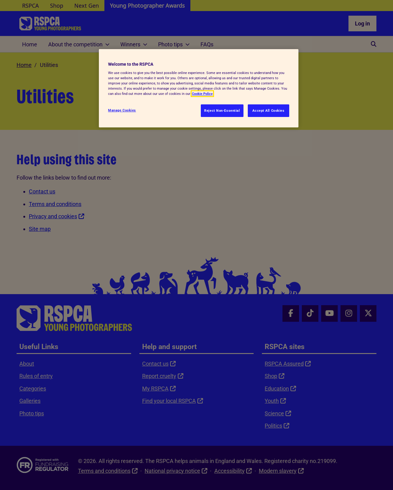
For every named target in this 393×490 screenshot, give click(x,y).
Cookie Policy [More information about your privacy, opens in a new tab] (202, 93)
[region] (198, 88)
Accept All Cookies (268, 110)
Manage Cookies (122, 110)
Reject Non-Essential (222, 110)
